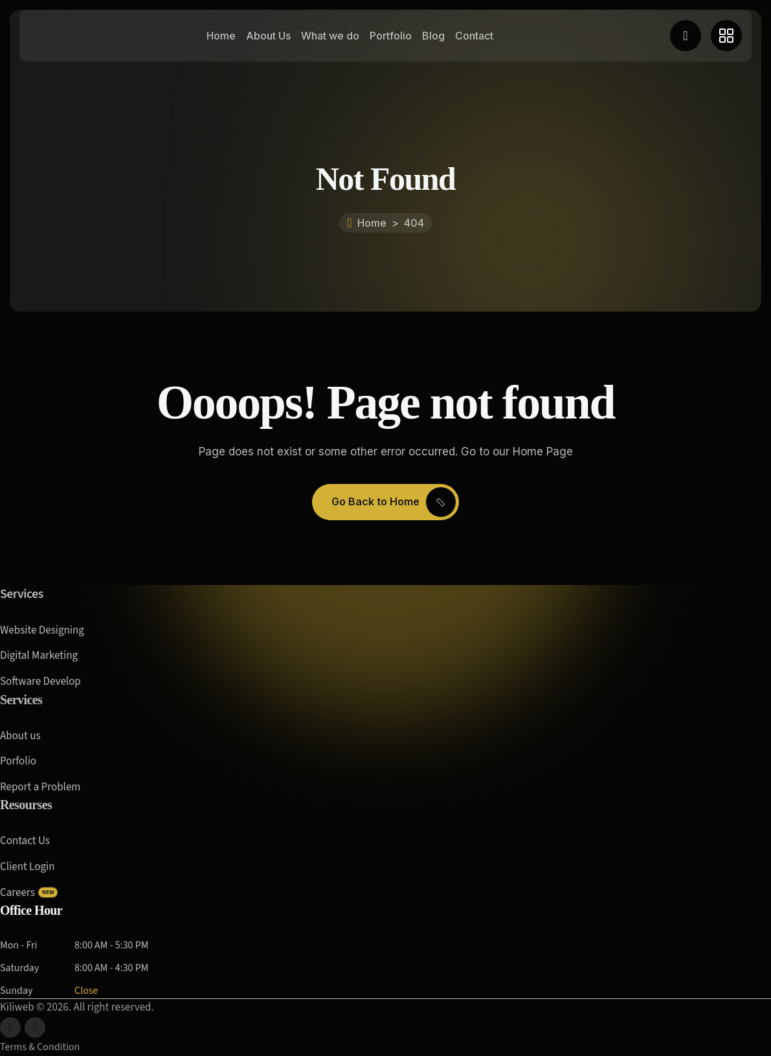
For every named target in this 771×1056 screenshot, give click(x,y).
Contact (474, 35)
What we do (330, 35)
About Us (268, 35)
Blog (433, 35)
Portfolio (391, 35)
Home (221, 35)
